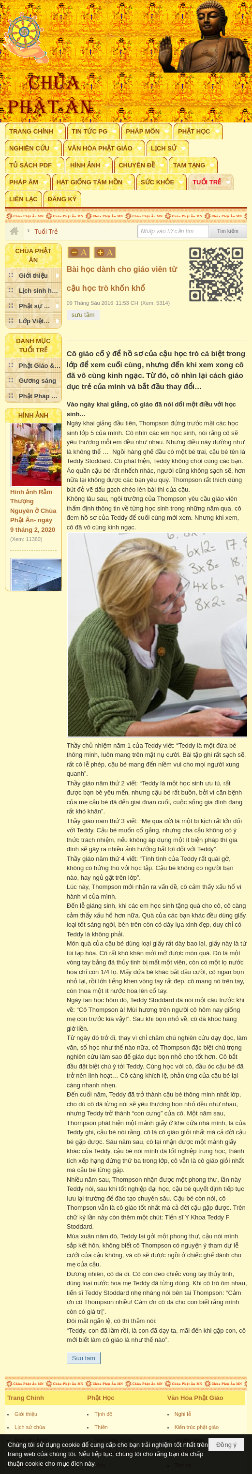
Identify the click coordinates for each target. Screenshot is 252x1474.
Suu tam (83, 1358)
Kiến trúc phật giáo (197, 1427)
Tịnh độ (103, 1414)
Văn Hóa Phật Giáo (195, 1397)
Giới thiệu (26, 1414)
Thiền (100, 1427)
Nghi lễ (183, 1414)
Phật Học (100, 1397)
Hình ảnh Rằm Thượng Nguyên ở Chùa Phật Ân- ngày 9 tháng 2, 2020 (33, 514)
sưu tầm (83, 314)
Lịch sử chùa (30, 1427)
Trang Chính (25, 1397)
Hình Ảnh (33, 415)
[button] (35, 131)
